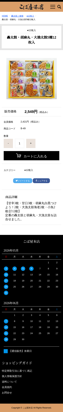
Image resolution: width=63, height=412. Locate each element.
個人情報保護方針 (12, 376)
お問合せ (7, 392)
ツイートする (23, 181)
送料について (9, 381)
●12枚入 (30, 16)
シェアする (41, 181)
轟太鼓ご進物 (17, 16)
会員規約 (7, 387)
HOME (5, 16)
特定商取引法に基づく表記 (17, 370)
